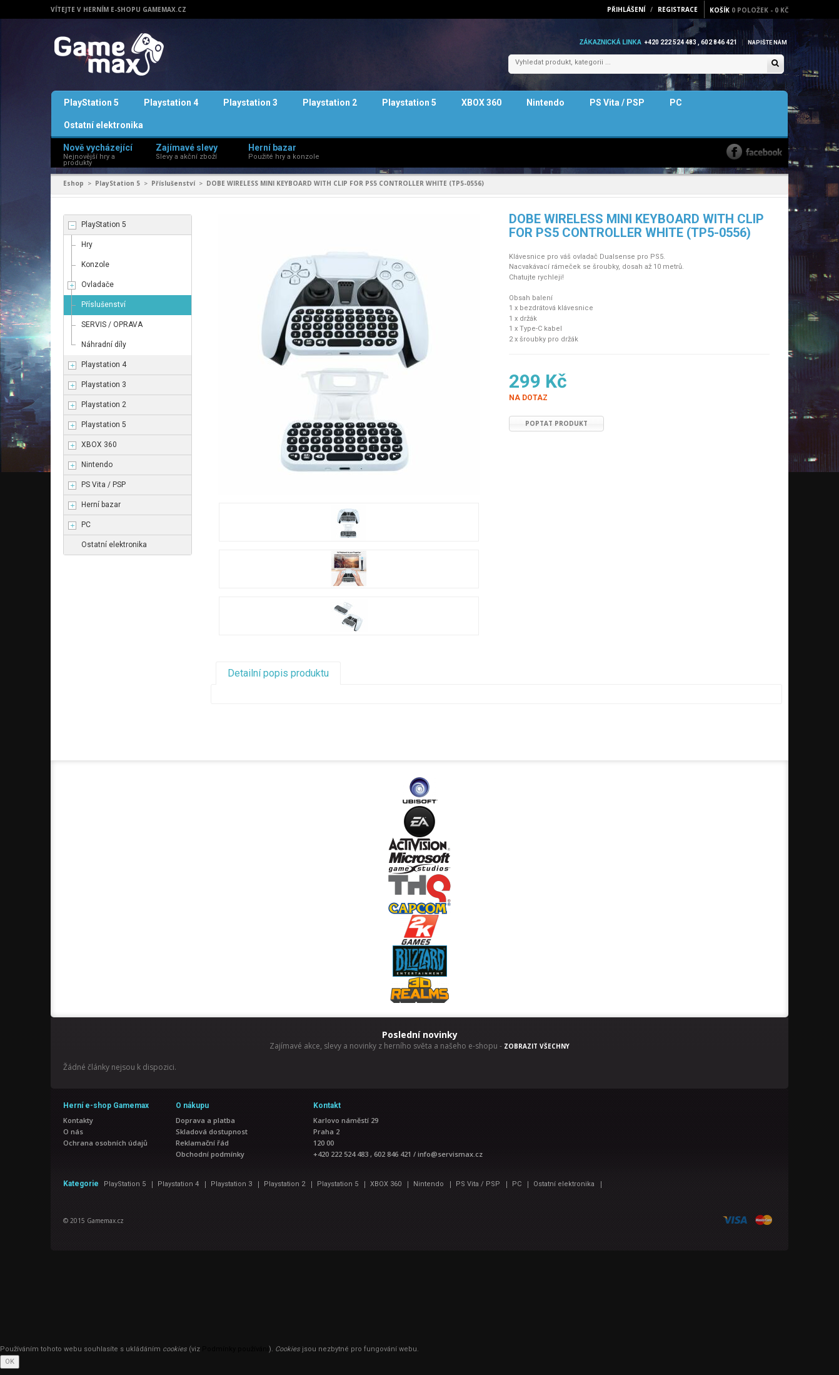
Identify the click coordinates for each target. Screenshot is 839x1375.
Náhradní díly (103, 350)
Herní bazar (101, 510)
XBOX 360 (481, 109)
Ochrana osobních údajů (105, 1149)
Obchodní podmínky (210, 1160)
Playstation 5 (409, 109)
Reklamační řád (202, 1149)
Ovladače (97, 290)
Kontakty (78, 1126)
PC (676, 109)
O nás (73, 1137)
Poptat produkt (556, 429)
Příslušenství (173, 189)
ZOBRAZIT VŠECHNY (537, 1052)
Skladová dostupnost (212, 1137)
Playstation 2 (330, 109)
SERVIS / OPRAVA (112, 330)
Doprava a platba (205, 1126)
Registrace (678, 9)
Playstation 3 (250, 109)
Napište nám (766, 42)
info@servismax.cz (450, 1160)
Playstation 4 (171, 109)
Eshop (73, 189)
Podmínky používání (235, 1355)
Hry (87, 250)
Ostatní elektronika (103, 131)
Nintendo (545, 109)
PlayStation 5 (91, 109)
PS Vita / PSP (617, 109)
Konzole (95, 270)
